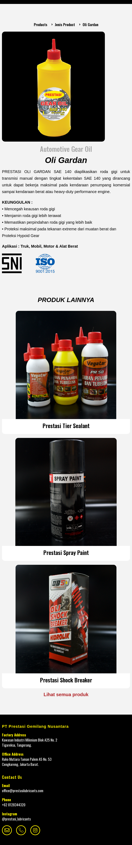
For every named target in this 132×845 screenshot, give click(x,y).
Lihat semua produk (65, 694)
